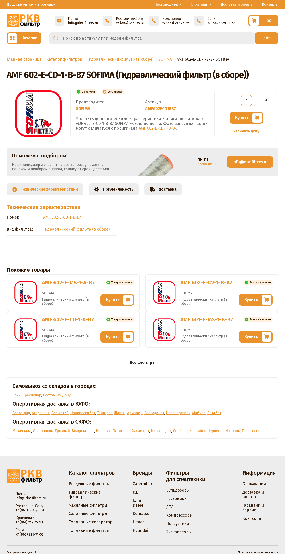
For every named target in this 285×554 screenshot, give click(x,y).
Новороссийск (82, 413)
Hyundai (140, 530)
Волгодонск (154, 413)
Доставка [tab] (163, 189)
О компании (201, 4)
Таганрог (104, 413)
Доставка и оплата (236, 4)
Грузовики (176, 498)
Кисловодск (161, 431)
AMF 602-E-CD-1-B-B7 (157, 128)
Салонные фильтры (88, 513)
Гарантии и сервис (253, 508)
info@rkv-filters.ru (249, 161)
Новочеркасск (178, 413)
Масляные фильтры (88, 505)
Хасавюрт (140, 431)
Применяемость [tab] (114, 189)
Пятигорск (121, 431)
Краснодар (31, 395)
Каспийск (197, 431)
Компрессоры (179, 515)
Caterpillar (142, 483)
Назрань (232, 431)
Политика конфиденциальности (258, 552)
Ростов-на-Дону (57, 395)
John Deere (138, 503)
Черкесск (216, 431)
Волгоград (21, 413)
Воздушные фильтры (89, 483)
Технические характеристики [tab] (45, 189)
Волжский (60, 413)
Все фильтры (142, 362)
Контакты (270, 4)
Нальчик (103, 431)
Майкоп (199, 413)
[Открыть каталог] (24, 38)
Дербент (180, 431)
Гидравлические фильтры (85, 495)
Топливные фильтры (89, 530)
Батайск (214, 413)
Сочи (16, 395)
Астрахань (41, 413)
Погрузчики (177, 523)
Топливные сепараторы (92, 522)
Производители (167, 4)
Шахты (119, 413)
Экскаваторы (179, 532)
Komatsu (141, 513)
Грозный (62, 431)
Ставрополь (43, 431)
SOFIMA (83, 108)
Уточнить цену (246, 131)
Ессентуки (250, 431)
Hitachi (139, 522)
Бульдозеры (178, 490)
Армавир (134, 413)
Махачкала (21, 431)
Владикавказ (83, 431)
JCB (135, 492)
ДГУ (169, 506)
